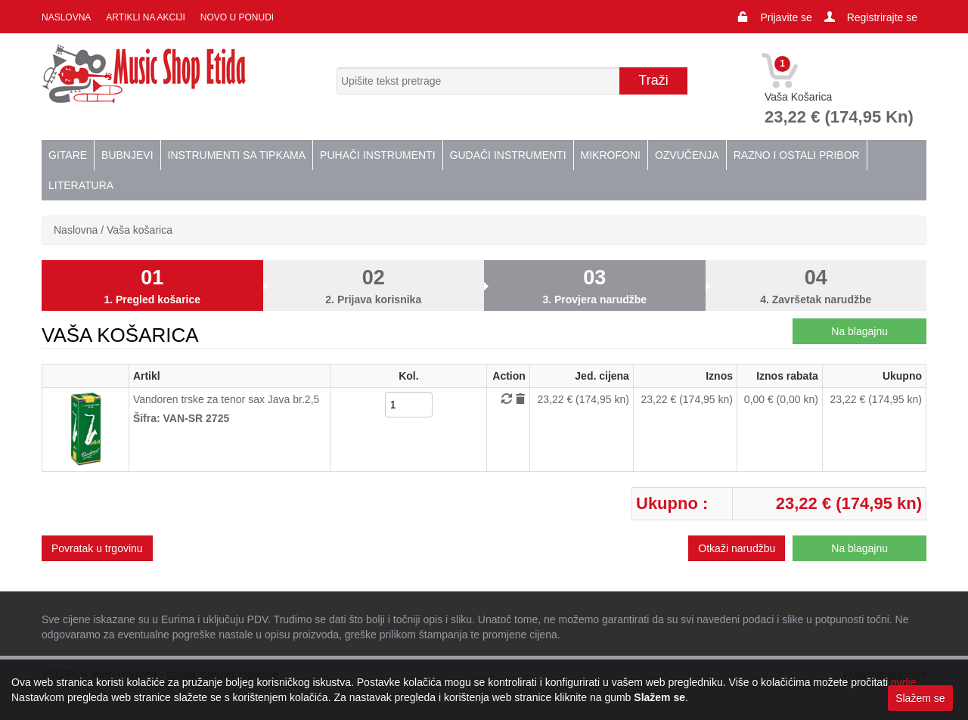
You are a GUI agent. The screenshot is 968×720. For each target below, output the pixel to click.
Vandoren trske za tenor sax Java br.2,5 (226, 399)
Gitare (67, 155)
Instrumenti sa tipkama (237, 155)
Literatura (80, 185)
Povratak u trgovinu (97, 548)
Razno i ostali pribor (797, 155)
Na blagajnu (859, 331)
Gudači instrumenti (508, 155)
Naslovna (66, 17)
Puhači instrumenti (377, 155)
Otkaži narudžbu (736, 548)
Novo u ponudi (237, 17)
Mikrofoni (611, 155)
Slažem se (920, 698)
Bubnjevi (127, 155)
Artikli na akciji (145, 17)
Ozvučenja (687, 155)
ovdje (903, 682)
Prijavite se (785, 17)
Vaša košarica (139, 230)
